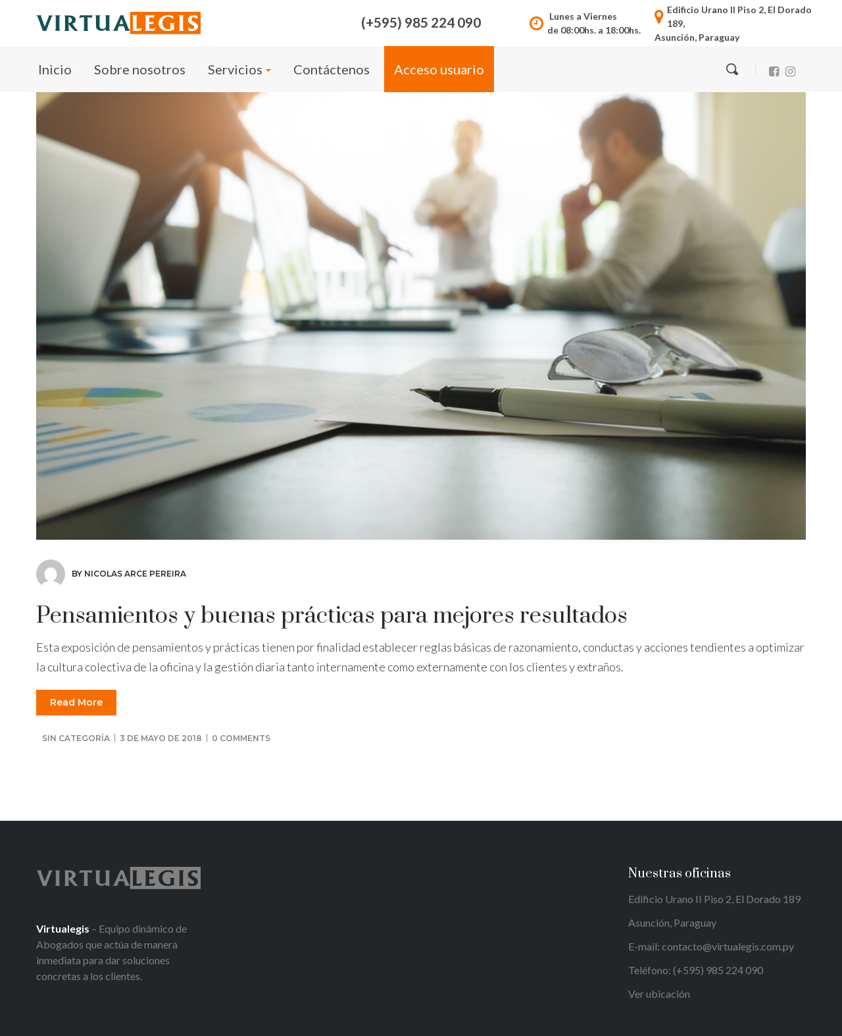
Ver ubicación (659, 993)
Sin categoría (76, 738)
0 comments (241, 738)
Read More (76, 702)
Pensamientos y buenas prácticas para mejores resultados (332, 616)
